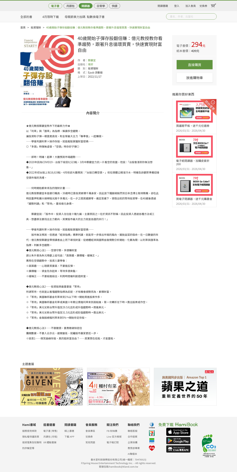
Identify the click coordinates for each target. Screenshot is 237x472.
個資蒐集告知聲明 (31, 442)
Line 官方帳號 (114, 436)
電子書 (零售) (50, 431)
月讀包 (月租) (50, 436)
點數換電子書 (96, 16)
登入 (176, 5)
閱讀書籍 (163, 5)
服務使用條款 (29, 431)
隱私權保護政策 (30, 436)
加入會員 (191, 5)
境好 (90, 64)
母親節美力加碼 (75, 16)
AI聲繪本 (132, 454)
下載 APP (69, 436)
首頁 (23, 27)
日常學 (101, 6)
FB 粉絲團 (112, 431)
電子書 (55, 6)
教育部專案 (134, 448)
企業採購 (132, 442)
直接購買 (194, 64)
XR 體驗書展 (49, 442)
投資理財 (36, 27)
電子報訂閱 (113, 442)
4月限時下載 (50, 16)
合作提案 (132, 436)
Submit (213, 16)
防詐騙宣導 (28, 448)
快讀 (114, 6)
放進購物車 (194, 77)
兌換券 (203, 5)
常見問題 (90, 442)
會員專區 (90, 431)
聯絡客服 (132, 431)
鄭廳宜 (92, 60)
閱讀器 (85, 6)
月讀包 (70, 6)
